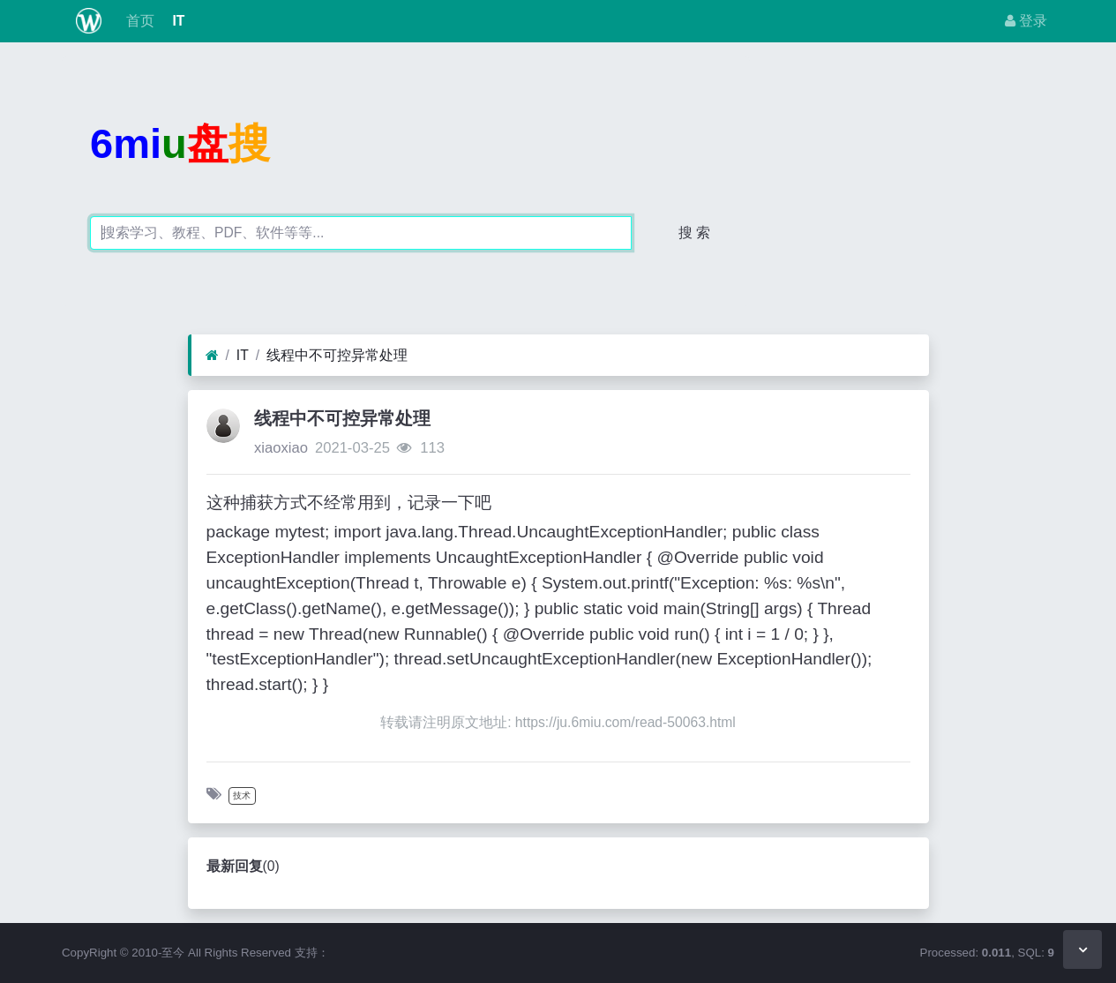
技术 (242, 795)
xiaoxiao (281, 447)
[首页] (212, 355)
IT (176, 20)
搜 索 (694, 232)
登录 (1026, 20)
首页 (138, 20)
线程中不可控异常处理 (337, 355)
